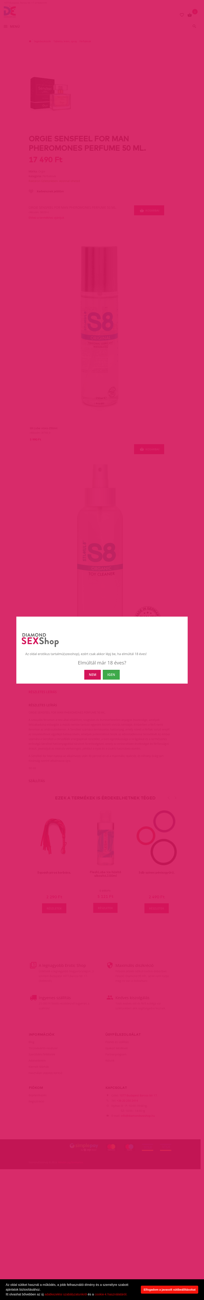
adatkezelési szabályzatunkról (66, 1294)
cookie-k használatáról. (111, 1294)
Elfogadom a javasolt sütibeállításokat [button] (170, 1289)
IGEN (111, 674)
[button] (128, 1294)
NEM (92, 674)
